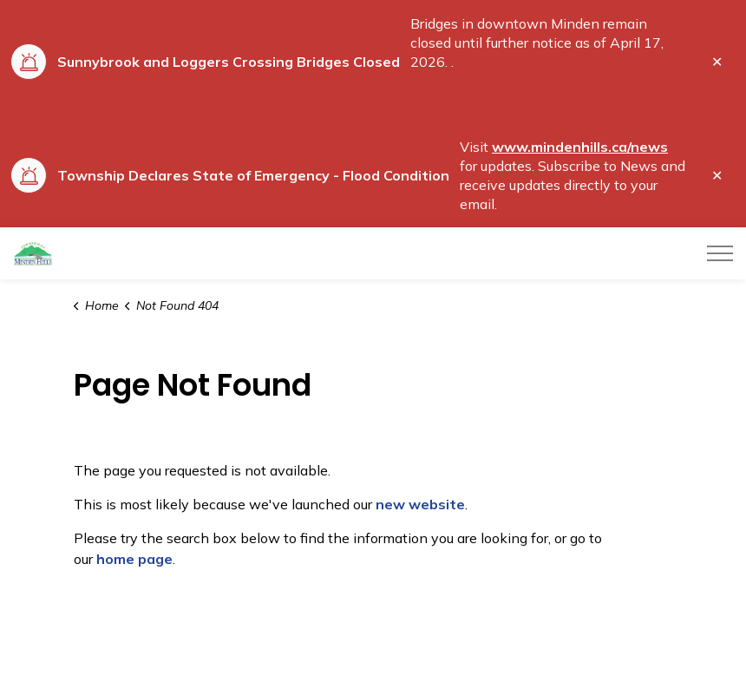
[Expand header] (720, 253)
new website (420, 504)
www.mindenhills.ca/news (580, 146)
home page (134, 558)
